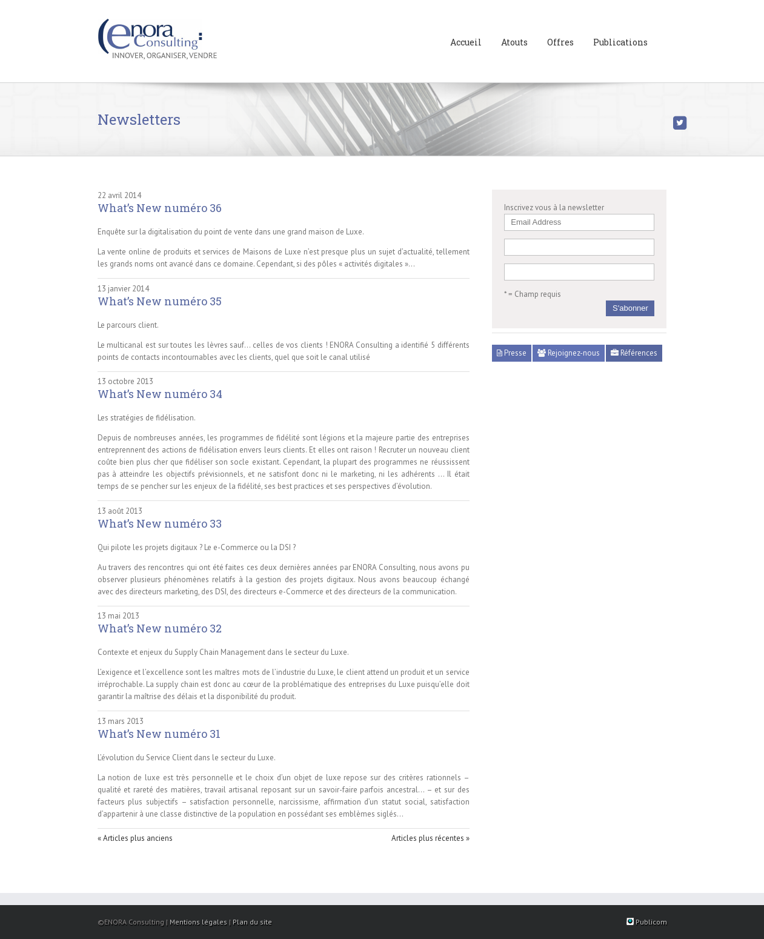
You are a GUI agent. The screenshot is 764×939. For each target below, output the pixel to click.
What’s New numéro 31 (159, 734)
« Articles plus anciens (135, 838)
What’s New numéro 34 (160, 394)
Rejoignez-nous (568, 353)
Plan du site (252, 921)
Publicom (646, 921)
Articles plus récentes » (430, 838)
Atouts (514, 42)
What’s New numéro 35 (160, 301)
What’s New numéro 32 (160, 628)
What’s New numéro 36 (160, 208)
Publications (620, 42)
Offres (560, 42)
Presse (511, 353)
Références (634, 353)
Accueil (466, 42)
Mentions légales (198, 921)
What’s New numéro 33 (160, 523)
